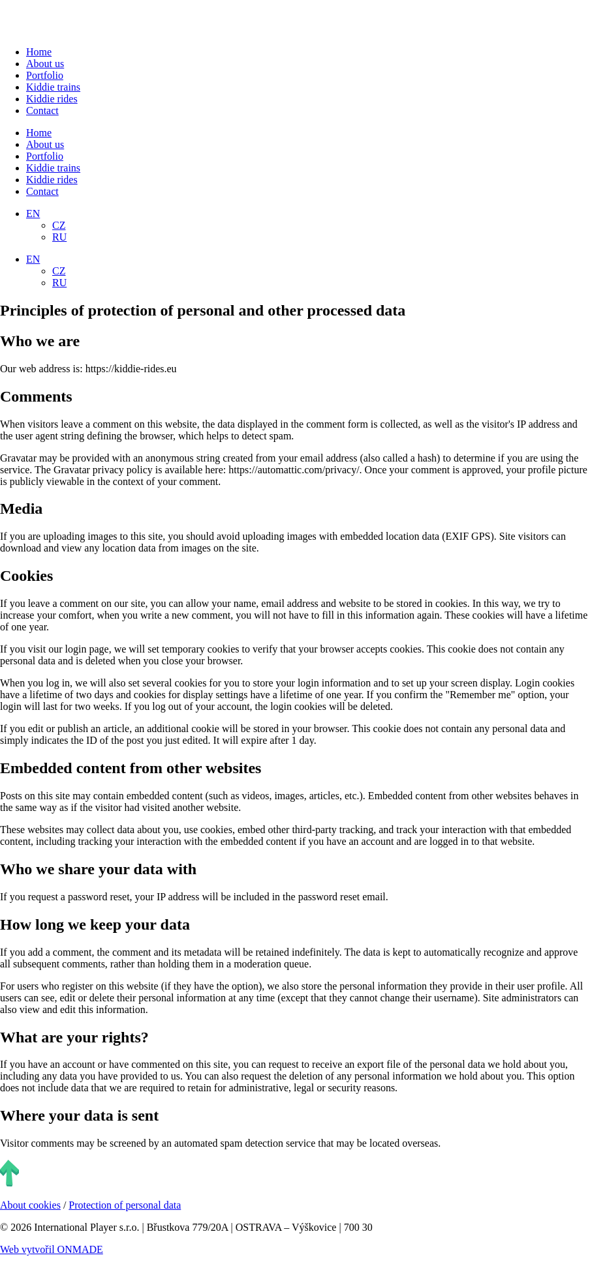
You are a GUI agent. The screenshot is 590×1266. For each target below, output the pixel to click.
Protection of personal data (125, 1205)
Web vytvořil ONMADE (51, 1249)
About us (45, 63)
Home (39, 51)
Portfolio (44, 75)
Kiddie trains (53, 87)
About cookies (30, 1205)
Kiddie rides (52, 98)
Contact (42, 110)
